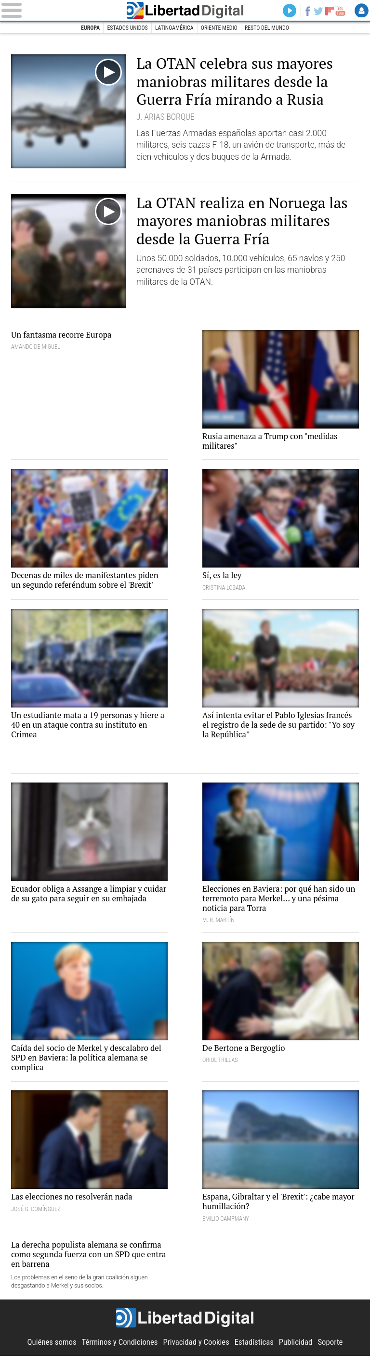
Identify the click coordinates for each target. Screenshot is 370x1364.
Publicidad (299, 1350)
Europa (86, 28)
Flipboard (328, 11)
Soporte (336, 1350)
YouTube (339, 11)
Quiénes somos (46, 1350)
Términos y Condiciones (117, 1350)
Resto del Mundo (270, 28)
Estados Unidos (125, 28)
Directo (286, 11)
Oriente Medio (220, 28)
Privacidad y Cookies (196, 1350)
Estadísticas (257, 1350)
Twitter (317, 11)
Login (361, 11)
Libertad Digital (185, 10)
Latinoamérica (174, 28)
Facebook (305, 11)
